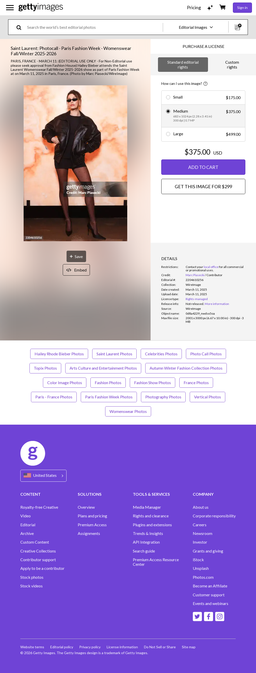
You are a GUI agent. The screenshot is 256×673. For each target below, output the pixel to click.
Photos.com (203, 577)
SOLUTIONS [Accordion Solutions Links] (90, 494)
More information (217, 304)
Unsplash (201, 568)
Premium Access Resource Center (156, 562)
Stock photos (31, 577)
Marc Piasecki (195, 275)
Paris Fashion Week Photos (109, 396)
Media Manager (147, 507)
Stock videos (31, 586)
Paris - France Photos (53, 396)
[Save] (76, 256)
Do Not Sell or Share (160, 647)
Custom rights (232, 64)
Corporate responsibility (214, 516)
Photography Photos (163, 396)
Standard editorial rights (183, 64)
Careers (199, 524)
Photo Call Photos (206, 353)
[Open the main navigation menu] (10, 8)
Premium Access (92, 524)
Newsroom (202, 533)
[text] (94, 27)
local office (211, 267)
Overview (86, 507)
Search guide (144, 551)
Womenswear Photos (128, 411)
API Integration (146, 542)
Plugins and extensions (152, 524)
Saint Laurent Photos (114, 353)
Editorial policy (61, 647)
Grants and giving (208, 551)
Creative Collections (38, 551)
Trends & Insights (148, 533)
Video (25, 516)
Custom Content (34, 542)
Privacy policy (90, 647)
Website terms (32, 647)
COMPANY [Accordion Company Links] (203, 494)
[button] (75, 163)
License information (122, 647)
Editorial (27, 524)
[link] (195, 304)
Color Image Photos (64, 382)
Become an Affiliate (210, 586)
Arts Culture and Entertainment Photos (103, 368)
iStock (198, 559)
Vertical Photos (207, 396)
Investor (200, 542)
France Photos (196, 382)
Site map (189, 647)
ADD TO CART (203, 167)
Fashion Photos (108, 382)
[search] (21, 27)
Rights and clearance (151, 516)
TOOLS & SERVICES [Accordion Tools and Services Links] (151, 494)
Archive (27, 533)
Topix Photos (45, 368)
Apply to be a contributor (42, 568)
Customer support (209, 595)
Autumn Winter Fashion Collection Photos (186, 368)
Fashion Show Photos (152, 382)
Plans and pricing (92, 516)
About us (201, 507)
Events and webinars (210, 603)
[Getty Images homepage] (41, 7)
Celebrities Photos (161, 353)
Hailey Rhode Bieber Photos (59, 353)
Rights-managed (197, 299)
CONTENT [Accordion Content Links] (30, 494)
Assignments (89, 533)
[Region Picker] (43, 476)
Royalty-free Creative (39, 507)
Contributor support (38, 559)
